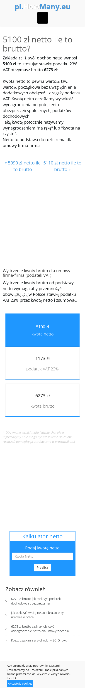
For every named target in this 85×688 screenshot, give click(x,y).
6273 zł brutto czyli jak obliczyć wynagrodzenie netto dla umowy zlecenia (40, 628)
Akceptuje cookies (20, 683)
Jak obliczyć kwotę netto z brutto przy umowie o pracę (37, 614)
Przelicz (42, 567)
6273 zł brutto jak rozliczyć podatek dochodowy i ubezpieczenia (36, 601)
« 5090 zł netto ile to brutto (23, 166)
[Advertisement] (42, 220)
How (42, 6)
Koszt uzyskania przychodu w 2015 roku (39, 640)
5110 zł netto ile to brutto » (62, 166)
